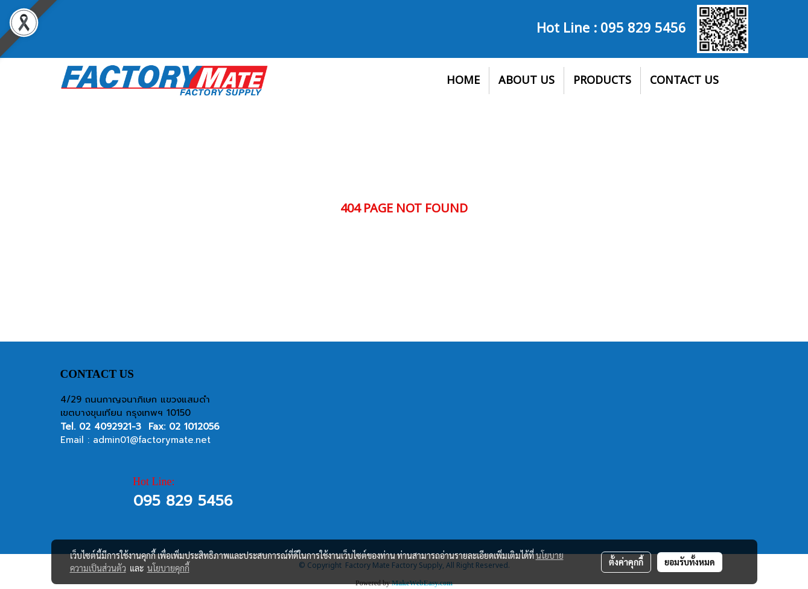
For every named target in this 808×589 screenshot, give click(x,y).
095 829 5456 (643, 26)
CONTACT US (684, 80)
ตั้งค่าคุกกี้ (626, 561)
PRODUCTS (602, 80)
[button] (738, 81)
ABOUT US (526, 80)
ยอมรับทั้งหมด (689, 561)
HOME (463, 80)
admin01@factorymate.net (152, 440)
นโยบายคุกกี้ (168, 567)
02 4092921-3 (110, 426)
